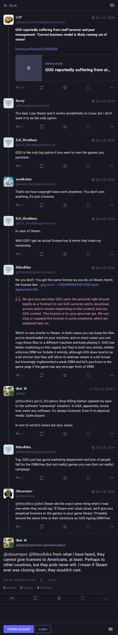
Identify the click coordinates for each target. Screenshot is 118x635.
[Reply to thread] (19, 126)
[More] (111, 87)
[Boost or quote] (41, 87)
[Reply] (20, 87)
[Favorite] (65, 87)
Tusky (52, 580)
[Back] (53, 5)
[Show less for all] (112, 5)
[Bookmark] (88, 87)
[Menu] (110, 629)
